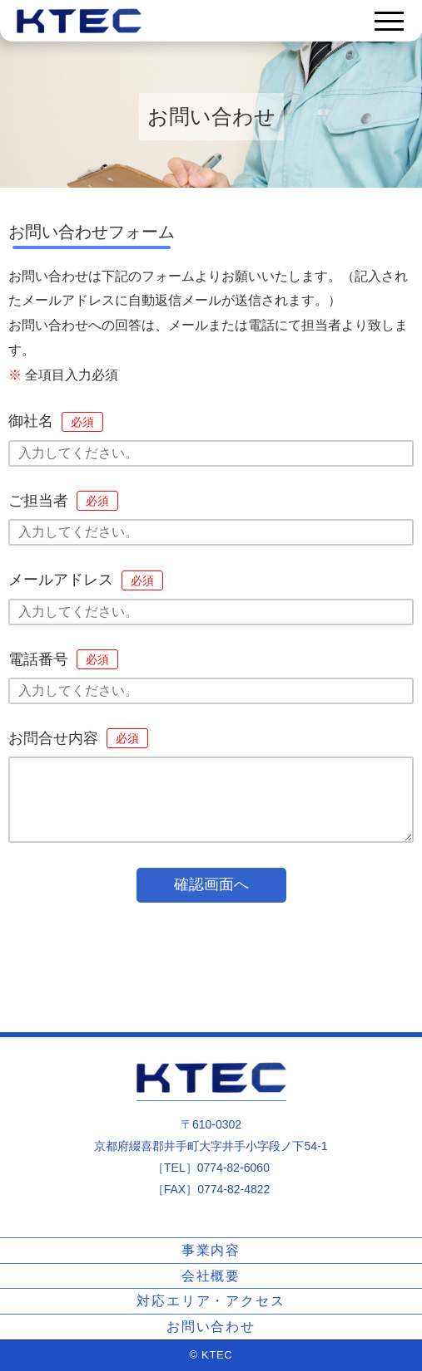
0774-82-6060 (233, 1167)
